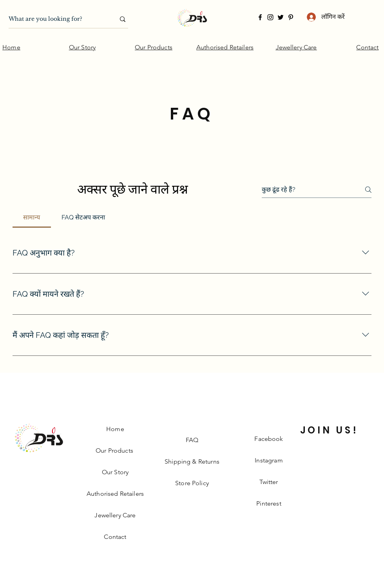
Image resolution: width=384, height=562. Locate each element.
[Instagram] (270, 17)
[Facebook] (260, 17)
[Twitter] (280, 17)
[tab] (32, 217)
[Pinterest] (291, 17)
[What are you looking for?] (56, 19)
